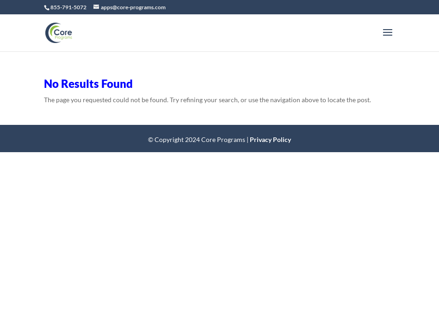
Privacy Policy (270, 139)
